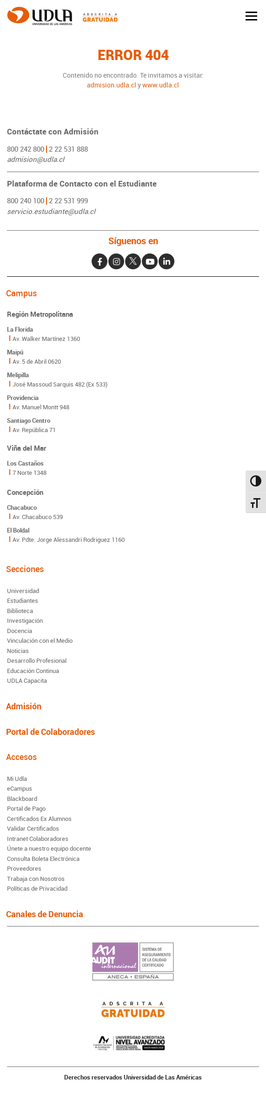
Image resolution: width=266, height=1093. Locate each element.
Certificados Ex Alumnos (39, 818)
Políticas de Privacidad (37, 888)
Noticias (18, 650)
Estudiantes (22, 600)
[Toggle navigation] (251, 16)
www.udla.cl (160, 84)
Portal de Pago (26, 808)
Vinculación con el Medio (40, 640)
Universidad (23, 590)
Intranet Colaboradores (37, 838)
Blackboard (22, 798)
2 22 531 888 (68, 148)
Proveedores (24, 868)
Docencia (19, 630)
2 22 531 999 (68, 200)
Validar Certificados (33, 828)
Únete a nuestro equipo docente (49, 848)
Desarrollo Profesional (36, 660)
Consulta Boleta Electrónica (43, 858)
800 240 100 (25, 200)
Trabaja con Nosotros (36, 878)
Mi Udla (17, 778)
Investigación (25, 620)
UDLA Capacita (27, 680)
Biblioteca (20, 610)
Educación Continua (33, 670)
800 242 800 (25, 148)
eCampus (19, 788)
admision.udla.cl (111, 84)
